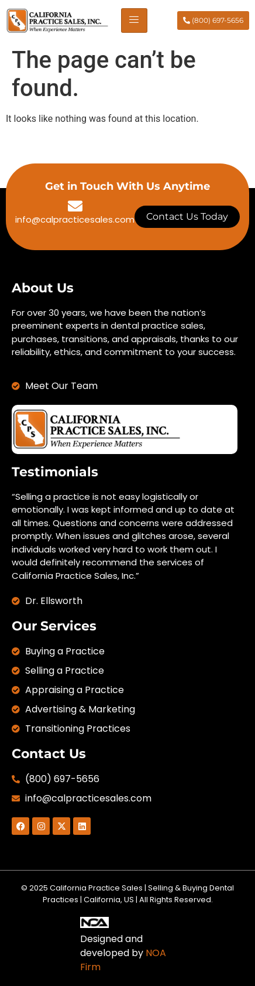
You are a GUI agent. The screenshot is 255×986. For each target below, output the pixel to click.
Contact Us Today (187, 216)
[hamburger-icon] (134, 20)
